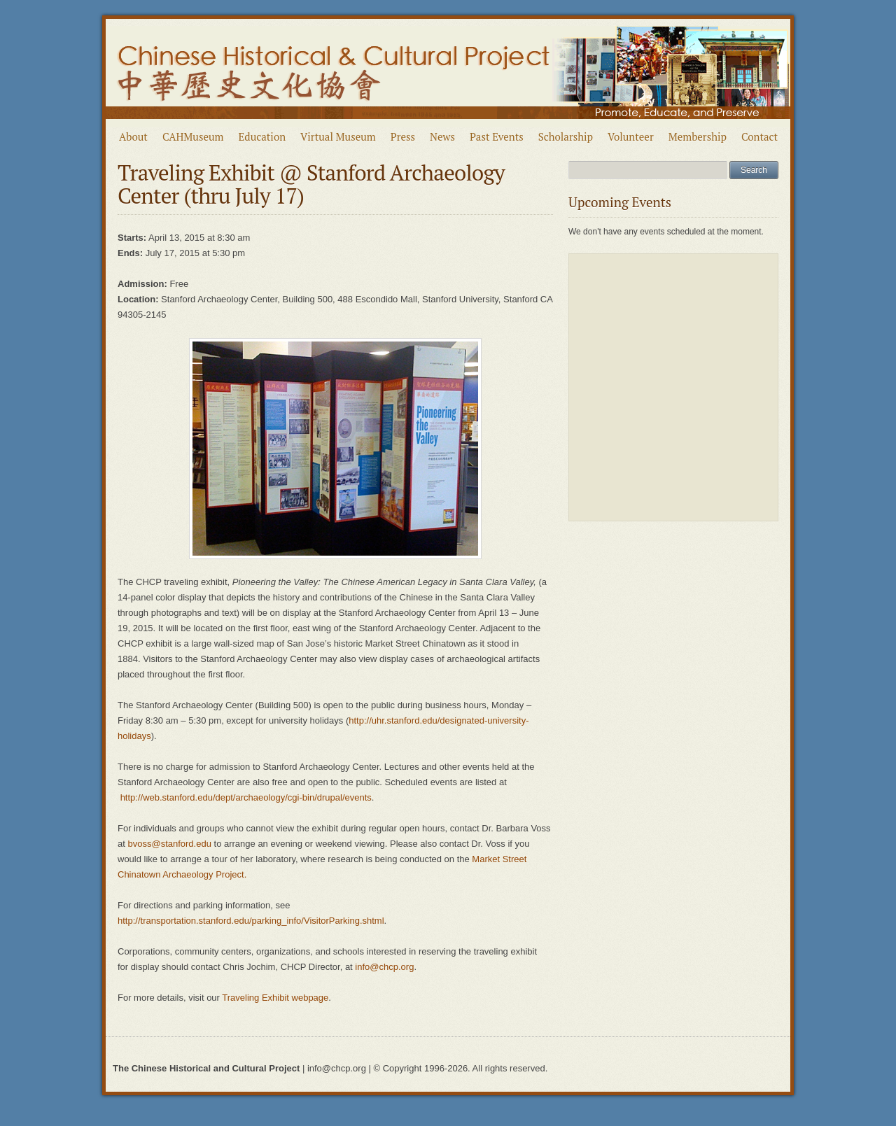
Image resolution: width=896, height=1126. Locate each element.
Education (262, 136)
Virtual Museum (338, 136)
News (442, 136)
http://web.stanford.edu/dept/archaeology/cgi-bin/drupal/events (246, 797)
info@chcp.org (384, 967)
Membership (697, 136)
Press (403, 136)
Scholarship (565, 136)
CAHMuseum (193, 136)
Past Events (497, 136)
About (133, 136)
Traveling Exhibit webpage (275, 997)
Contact (759, 136)
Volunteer (631, 136)
